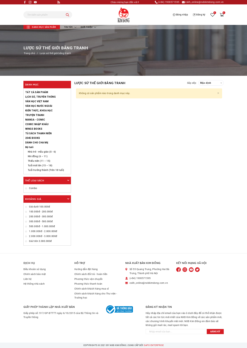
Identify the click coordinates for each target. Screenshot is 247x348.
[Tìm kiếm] (67, 14)
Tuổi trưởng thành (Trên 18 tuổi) (46, 170)
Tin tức (70, 27)
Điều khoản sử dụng (34, 269)
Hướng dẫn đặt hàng (86, 269)
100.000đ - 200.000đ (41, 211)
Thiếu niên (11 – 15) (39, 161)
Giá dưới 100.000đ (39, 206)
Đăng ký (199, 14)
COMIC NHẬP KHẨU (37, 124)
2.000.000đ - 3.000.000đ (43, 236)
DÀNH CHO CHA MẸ (36, 142)
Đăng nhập (180, 14)
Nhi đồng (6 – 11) (38, 156)
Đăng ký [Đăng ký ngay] (215, 331)
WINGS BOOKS (33, 128)
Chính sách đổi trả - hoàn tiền (90, 274)
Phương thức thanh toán (88, 283)
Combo (33, 188)
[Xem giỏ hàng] (222, 15)
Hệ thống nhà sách (34, 283)
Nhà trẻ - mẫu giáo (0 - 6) (42, 151)
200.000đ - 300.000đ (41, 216)
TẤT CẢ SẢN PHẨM (36, 92)
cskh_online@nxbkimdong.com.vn (203, 2)
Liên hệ (27, 279)
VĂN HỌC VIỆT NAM (37, 101)
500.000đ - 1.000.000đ (42, 226)
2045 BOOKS (32, 138)
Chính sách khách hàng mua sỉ (91, 288)
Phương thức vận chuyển (88, 279)
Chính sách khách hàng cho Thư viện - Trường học (95, 295)
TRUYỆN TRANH (34, 115)
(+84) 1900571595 (167, 2)
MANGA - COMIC (35, 119)
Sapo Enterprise (154, 345)
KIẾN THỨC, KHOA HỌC (39, 110)
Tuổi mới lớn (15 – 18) (40, 165)
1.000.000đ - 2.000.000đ (43, 231)
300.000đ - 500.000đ (41, 221)
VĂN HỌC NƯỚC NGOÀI (38, 106)
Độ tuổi (29, 147)
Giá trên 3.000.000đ (40, 241)
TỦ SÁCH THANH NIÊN (38, 133)
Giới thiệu (88, 27)
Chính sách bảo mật (34, 274)
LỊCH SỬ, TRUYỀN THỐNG (40, 96)
